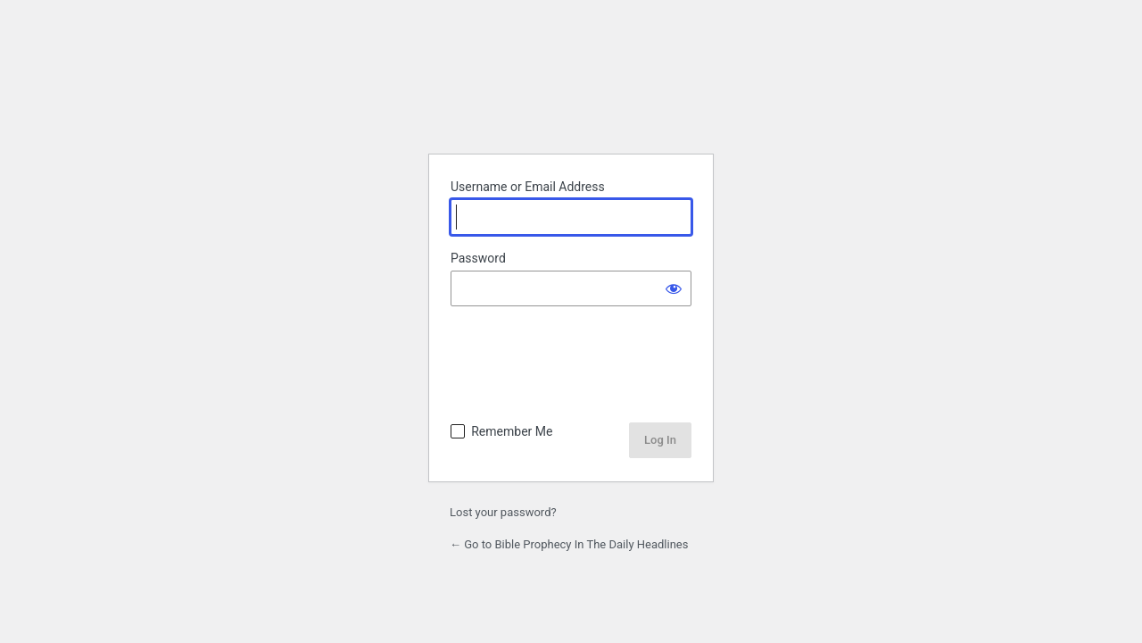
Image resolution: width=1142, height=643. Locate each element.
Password (478, 258)
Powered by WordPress (571, 94)
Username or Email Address (528, 187)
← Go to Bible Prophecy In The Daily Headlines (569, 544)
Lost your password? (503, 512)
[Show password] (673, 288)
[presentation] (572, 366)
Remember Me (511, 431)
